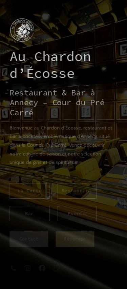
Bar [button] (29, 213)
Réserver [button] (74, 239)
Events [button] (76, 213)
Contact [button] (28, 239)
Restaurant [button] (76, 190)
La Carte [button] (29, 190)
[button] (13, 268)
